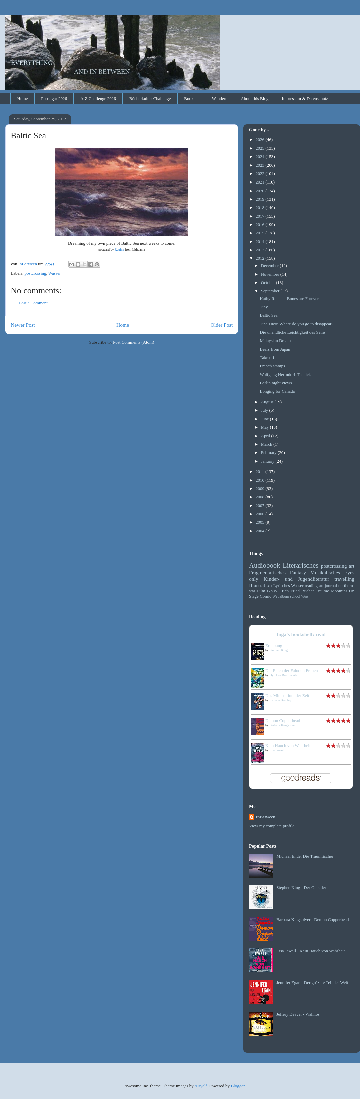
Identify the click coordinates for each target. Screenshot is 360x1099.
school (295, 596)
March (267, 444)
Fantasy (298, 572)
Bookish (191, 98)
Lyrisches (281, 585)
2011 (260, 471)
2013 (260, 249)
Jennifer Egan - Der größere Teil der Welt (312, 982)
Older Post (222, 325)
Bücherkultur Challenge (150, 98)
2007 (260, 505)
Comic (265, 596)
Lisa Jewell (277, 750)
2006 (260, 513)
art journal (328, 585)
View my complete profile (271, 825)
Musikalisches (325, 572)
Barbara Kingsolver (283, 725)
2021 (260, 182)
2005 (260, 522)
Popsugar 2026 (54, 98)
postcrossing (35, 273)
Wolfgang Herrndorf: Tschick (285, 374)
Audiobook (264, 565)
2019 (260, 199)
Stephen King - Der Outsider (301, 887)
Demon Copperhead (282, 720)
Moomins (339, 590)
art (351, 566)
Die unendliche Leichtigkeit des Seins (292, 332)
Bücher (307, 590)
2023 (260, 165)
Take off (267, 357)
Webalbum (280, 596)
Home (22, 98)
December (270, 265)
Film (261, 590)
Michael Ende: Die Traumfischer (304, 856)
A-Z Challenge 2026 (98, 98)
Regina (119, 249)
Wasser (54, 273)
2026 (260, 139)
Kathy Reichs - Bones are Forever (289, 298)
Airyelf (200, 1085)
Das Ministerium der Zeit (287, 695)
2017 (260, 216)
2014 (260, 241)
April (266, 435)
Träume (322, 590)
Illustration (260, 585)
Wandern (220, 98)
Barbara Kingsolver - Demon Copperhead (312, 919)
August (268, 401)
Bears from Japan (275, 349)
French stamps (272, 365)
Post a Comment (33, 302)
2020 (260, 190)
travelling (344, 579)
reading (311, 585)
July (265, 410)
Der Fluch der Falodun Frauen (291, 670)
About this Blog (254, 98)
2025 (260, 148)
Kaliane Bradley (280, 700)
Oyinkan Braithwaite (284, 675)
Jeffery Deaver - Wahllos (298, 1014)
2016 (260, 224)
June (265, 418)
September (271, 290)
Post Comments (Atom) (133, 342)
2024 (260, 156)
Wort (304, 596)
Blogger (237, 1085)
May (265, 427)
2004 (260, 530)
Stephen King (279, 650)
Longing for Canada (277, 391)
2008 (260, 496)
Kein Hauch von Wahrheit (288, 745)
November (270, 274)
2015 (260, 232)
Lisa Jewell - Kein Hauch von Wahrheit (310, 950)
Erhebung (273, 645)
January (268, 461)
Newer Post (23, 325)
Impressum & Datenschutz (305, 98)
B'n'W (272, 590)
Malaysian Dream (275, 340)
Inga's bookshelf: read (301, 634)
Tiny (264, 306)
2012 (260, 258)
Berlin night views (276, 382)
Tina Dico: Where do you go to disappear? (296, 323)
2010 (260, 480)
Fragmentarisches (267, 572)
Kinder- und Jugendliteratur (296, 579)
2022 (260, 173)
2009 (260, 488)
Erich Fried (289, 590)
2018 (260, 207)
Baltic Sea (268, 315)
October (268, 282)
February (269, 452)
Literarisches (300, 565)
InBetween (265, 816)
